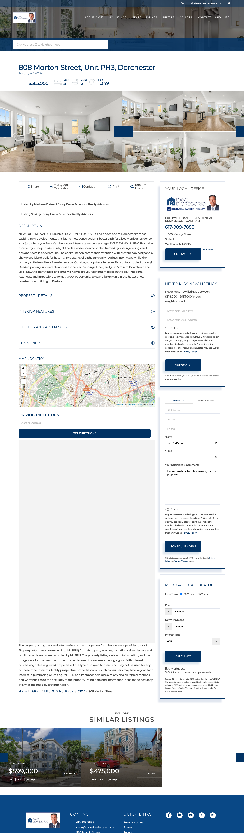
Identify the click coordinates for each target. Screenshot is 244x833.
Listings (35, 681)
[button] (104, 44)
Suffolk (56, 681)
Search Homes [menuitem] (191, 831)
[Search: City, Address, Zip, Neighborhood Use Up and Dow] (57, 44)
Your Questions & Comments (182, 465)
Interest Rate (172, 635)
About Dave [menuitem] (87, 24)
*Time (168, 451)
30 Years (187, 594)
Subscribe (183, 365)
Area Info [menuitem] (215, 24)
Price (168, 605)
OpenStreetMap (134, 404)
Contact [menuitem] (197, 24)
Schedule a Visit (206, 401)
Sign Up (220, 4)
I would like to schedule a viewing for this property (192, 487)
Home (23, 681)
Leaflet (120, 404)
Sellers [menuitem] (179, 24)
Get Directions (138, 423)
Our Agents (209, 249)
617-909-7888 (153, 4)
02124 (81, 681)
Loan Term (171, 594)
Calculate (183, 657)
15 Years (201, 594)
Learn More (68, 782)
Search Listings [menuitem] (137, 24)
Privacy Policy (190, 351)
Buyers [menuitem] (161, 24)
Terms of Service (181, 561)
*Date (168, 437)
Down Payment (174, 620)
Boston (69, 681)
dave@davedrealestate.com (182, 4)
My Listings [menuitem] (110, 24)
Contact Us (183, 254)
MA (46, 681)
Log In (211, 4)
